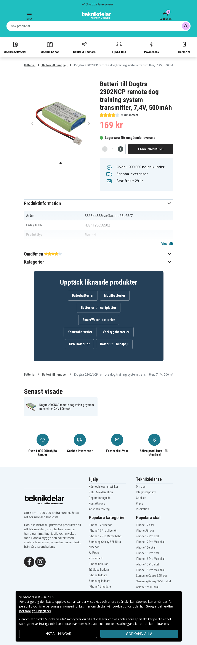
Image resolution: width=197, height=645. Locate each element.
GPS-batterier (79, 344)
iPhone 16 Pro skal (147, 553)
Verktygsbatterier (116, 332)
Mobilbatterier (114, 295)
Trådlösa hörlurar (99, 569)
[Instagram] (40, 561)
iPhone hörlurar (98, 564)
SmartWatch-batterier (98, 320)
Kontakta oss (97, 503)
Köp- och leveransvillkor (103, 486)
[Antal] (112, 149)
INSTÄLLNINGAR (58, 633)
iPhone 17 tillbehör (100, 525)
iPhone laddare (98, 575)
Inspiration (142, 509)
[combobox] (98, 26)
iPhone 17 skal (145, 525)
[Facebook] (29, 561)
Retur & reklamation (101, 492)
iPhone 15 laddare (100, 586)
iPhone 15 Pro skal (147, 564)
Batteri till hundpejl (54, 65)
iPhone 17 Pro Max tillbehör (105, 536)
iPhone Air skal (145, 530)
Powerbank (151, 47)
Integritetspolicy (146, 492)
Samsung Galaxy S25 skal (151, 575)
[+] (120, 149)
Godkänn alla (139, 633)
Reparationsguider (100, 498)
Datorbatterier (83, 295)
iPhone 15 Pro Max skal (150, 570)
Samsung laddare (99, 581)
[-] (104, 149)
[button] (98, 203)
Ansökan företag (99, 509)
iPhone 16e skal (145, 547)
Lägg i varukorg (150, 149)
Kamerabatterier (80, 332)
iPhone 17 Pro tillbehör (103, 530)
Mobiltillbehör (49, 47)
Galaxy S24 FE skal (147, 587)
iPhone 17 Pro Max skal (150, 542)
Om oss (141, 486)
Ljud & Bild (119, 47)
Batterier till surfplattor (98, 308)
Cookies (141, 498)
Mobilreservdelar (14, 47)
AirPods (94, 552)
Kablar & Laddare (84, 47)
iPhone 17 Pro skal (147, 536)
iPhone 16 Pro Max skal (150, 558)
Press (139, 503)
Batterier (184, 47)
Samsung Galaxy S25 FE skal (153, 581)
